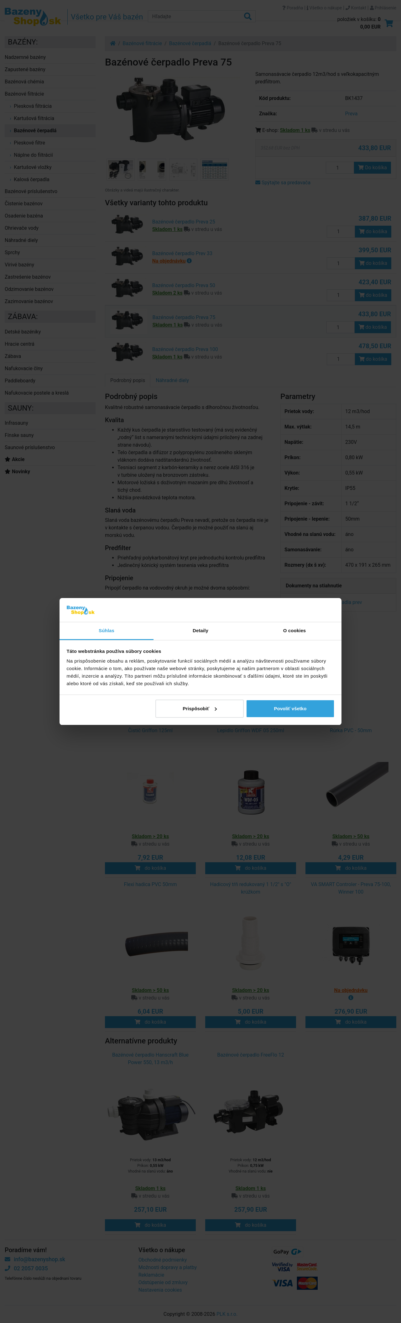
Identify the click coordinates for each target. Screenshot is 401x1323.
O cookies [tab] (294, 630)
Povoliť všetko (290, 708)
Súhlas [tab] (106, 630)
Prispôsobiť (200, 708)
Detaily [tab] (200, 630)
